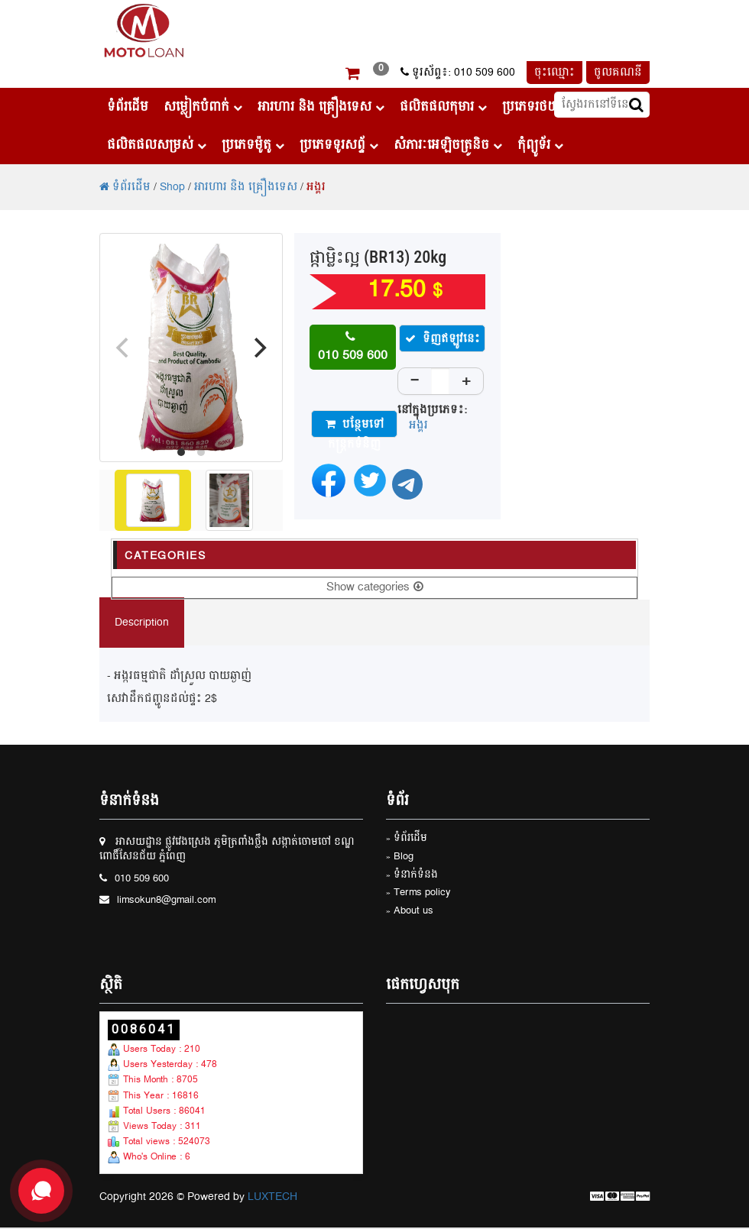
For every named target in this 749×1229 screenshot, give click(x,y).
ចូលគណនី (618, 72)
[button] (352, 75)
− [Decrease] (415, 381)
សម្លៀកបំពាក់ (203, 106)
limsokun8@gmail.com (166, 901)
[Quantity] (440, 383)
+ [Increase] (466, 381)
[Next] (258, 347)
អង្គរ (316, 187)
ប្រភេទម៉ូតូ (253, 145)
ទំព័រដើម (127, 106)
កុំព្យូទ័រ (540, 145)
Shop (172, 187)
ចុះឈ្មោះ (554, 72)
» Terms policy (418, 893)
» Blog (399, 857)
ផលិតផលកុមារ (443, 106)
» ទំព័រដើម (406, 839)
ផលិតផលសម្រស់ (156, 145)
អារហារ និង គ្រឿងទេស (321, 106)
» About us (409, 912)
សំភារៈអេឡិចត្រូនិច (448, 145)
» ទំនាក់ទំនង (412, 876)
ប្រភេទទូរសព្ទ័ (339, 145)
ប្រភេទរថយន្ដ (541, 106)
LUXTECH (272, 1197)
